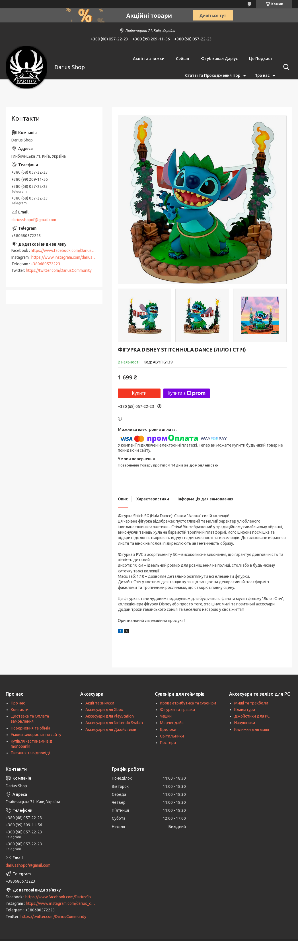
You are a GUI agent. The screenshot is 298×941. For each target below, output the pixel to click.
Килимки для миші (251, 729)
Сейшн (182, 58)
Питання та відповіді (30, 753)
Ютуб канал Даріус (219, 58)
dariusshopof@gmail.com (33, 219)
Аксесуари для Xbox (104, 709)
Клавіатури (244, 709)
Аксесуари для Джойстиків (110, 729)
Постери (168, 742)
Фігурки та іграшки (177, 709)
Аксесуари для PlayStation (109, 716)
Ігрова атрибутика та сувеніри (188, 703)
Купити (139, 393)
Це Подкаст (260, 58)
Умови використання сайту (36, 734)
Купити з (186, 393)
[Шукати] (285, 67)
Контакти (19, 709)
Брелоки (168, 729)
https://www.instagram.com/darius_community (72, 257)
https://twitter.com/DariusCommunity (59, 270)
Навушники (244, 722)
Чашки (166, 716)
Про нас (262, 75)
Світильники (172, 736)
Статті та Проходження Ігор (212, 75)
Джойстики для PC (252, 716)
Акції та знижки (149, 58)
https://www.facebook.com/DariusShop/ (66, 250)
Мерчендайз (172, 722)
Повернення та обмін (30, 728)
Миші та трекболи (251, 703)
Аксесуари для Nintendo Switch (114, 722)
